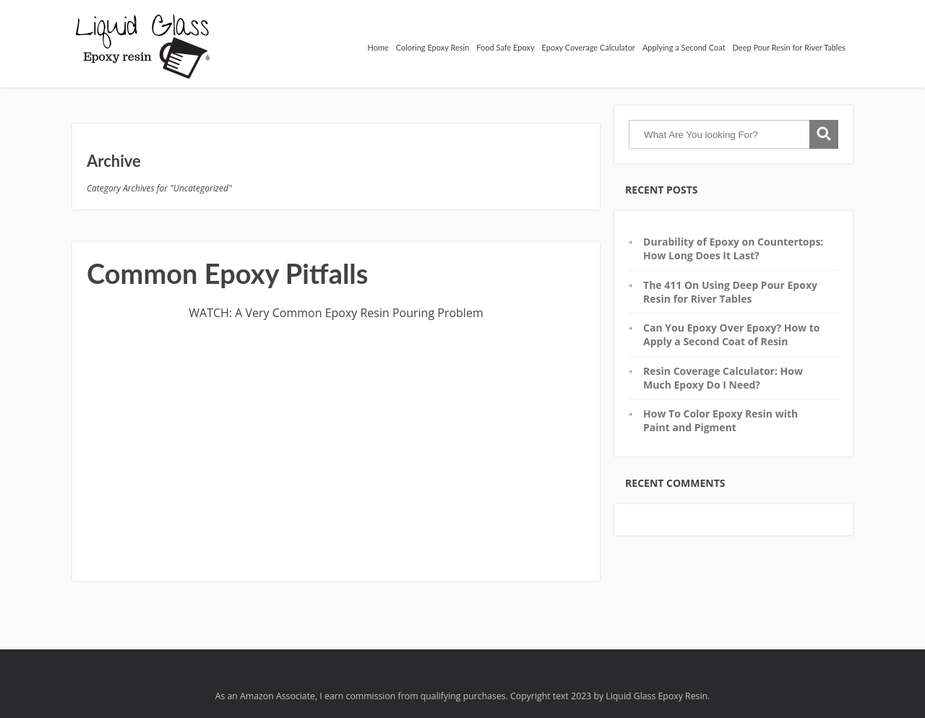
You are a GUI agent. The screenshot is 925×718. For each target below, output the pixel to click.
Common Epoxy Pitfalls (228, 273)
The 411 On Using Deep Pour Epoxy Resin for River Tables (730, 292)
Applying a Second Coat (684, 47)
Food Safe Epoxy (505, 47)
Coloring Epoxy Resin (433, 47)
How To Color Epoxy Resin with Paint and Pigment (720, 420)
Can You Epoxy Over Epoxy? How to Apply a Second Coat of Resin (731, 334)
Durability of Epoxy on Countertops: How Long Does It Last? (733, 248)
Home (377, 47)
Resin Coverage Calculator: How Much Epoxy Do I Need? (723, 378)
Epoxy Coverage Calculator (588, 47)
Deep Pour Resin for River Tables (789, 47)
